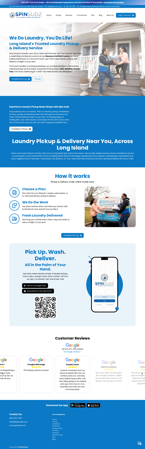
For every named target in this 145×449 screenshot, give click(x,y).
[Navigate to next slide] (142, 374)
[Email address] (45, 6)
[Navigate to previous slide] (3, 374)
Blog (54, 439)
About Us (55, 433)
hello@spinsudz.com (54, 6)
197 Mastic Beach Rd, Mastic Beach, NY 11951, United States (100, 6)
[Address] (78, 6)
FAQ (53, 437)
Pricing (54, 421)
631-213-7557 (70, 6)
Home (54, 419)
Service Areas (57, 435)
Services (55, 430)
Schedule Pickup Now (114, 2)
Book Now (56, 426)
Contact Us (56, 424)
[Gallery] (72, 373)
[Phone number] (64, 6)
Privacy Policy (57, 428)
